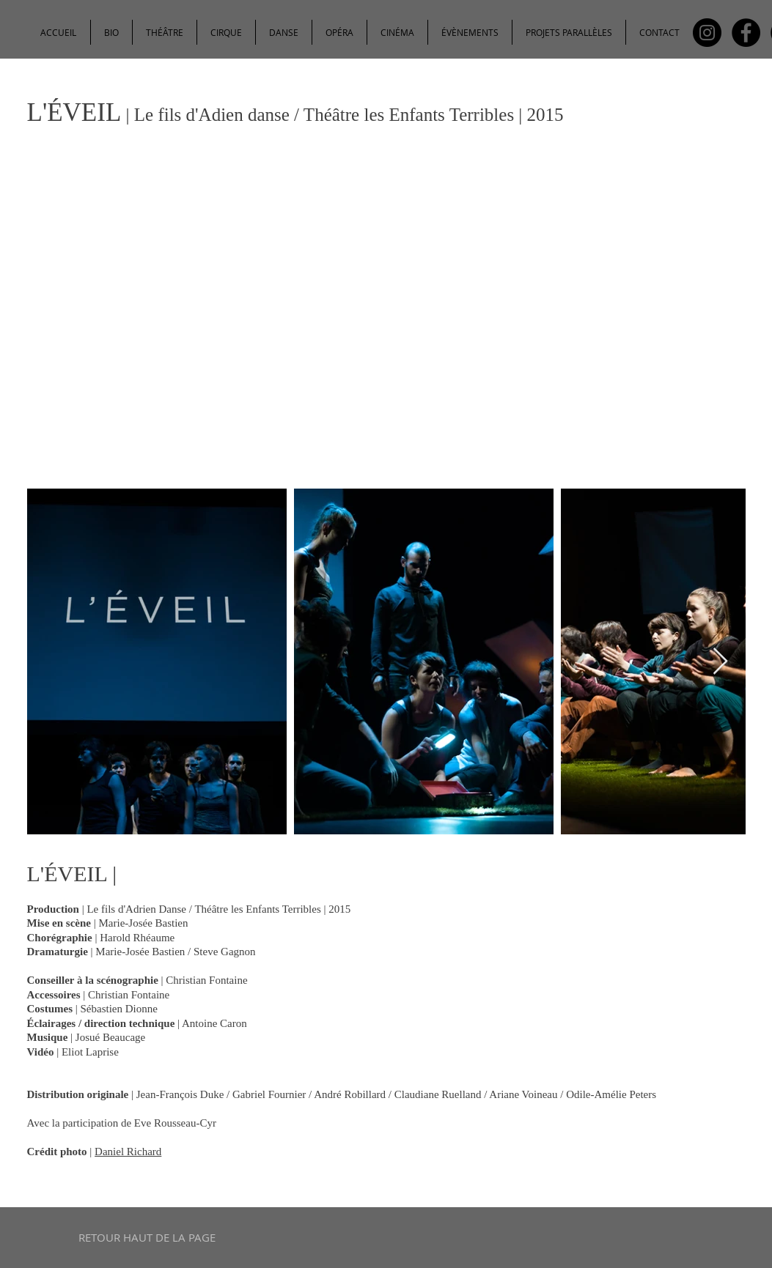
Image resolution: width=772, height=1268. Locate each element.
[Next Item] (720, 662)
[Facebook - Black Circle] (746, 32)
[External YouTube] (386, 323)
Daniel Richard (128, 1151)
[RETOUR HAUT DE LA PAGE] (147, 1237)
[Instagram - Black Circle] (707, 32)
